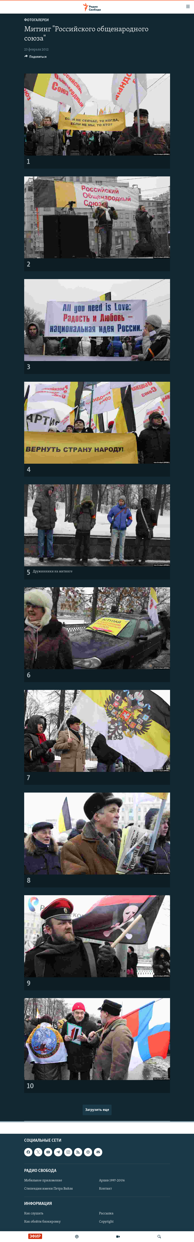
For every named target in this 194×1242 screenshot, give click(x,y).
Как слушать (33, 1213)
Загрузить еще (97, 1110)
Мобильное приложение (43, 1180)
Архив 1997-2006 (112, 1180)
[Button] (35, 58)
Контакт (105, 1188)
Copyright (106, 1221)
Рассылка (106, 1213)
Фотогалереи (36, 20)
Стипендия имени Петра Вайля (48, 1188)
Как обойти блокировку (42, 1221)
